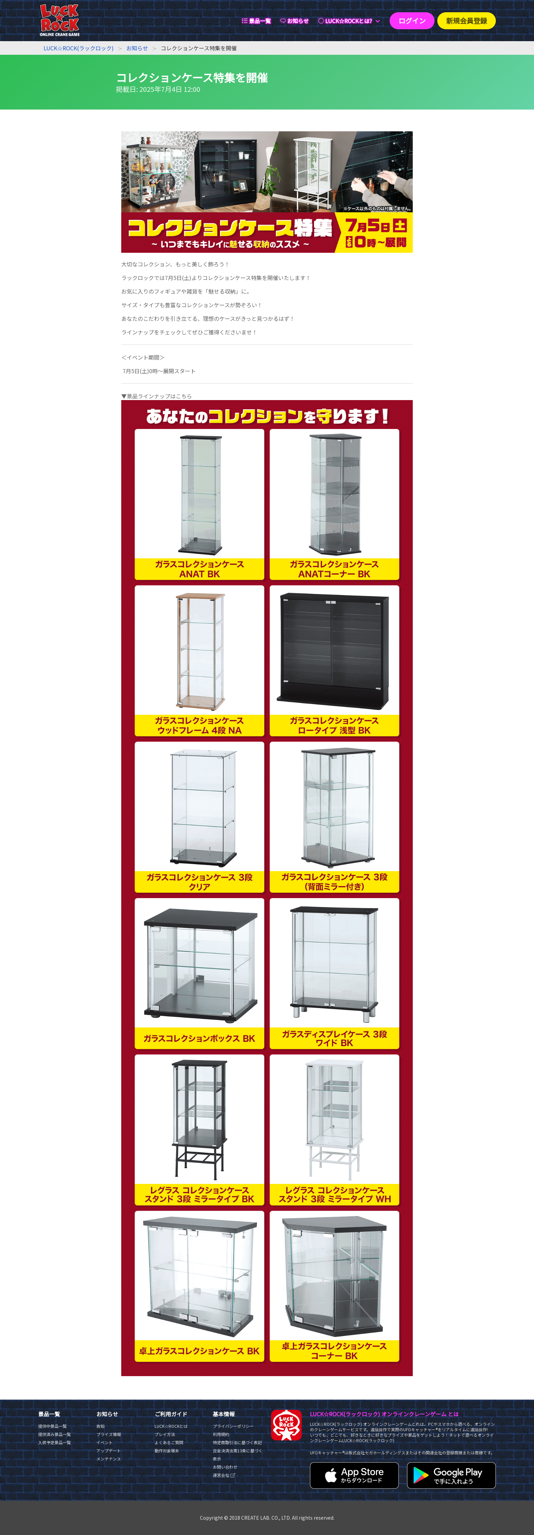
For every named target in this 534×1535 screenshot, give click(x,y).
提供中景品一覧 (52, 1426)
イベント (104, 1442)
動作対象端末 (167, 1450)
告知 (100, 1426)
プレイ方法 (165, 1434)
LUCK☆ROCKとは (171, 1426)
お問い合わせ (225, 1467)
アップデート (108, 1450)
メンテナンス (108, 1459)
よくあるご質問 (169, 1442)
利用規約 (221, 1434)
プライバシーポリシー (233, 1426)
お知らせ (137, 48)
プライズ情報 (108, 1434)
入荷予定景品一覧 (54, 1442)
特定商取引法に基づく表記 (237, 1442)
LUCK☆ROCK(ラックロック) (79, 48)
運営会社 (224, 1475)
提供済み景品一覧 (54, 1434)
